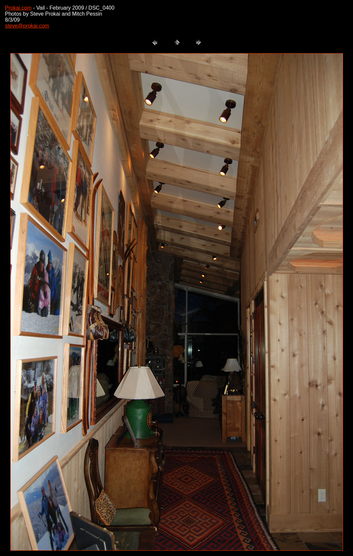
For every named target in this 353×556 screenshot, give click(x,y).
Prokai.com (18, 8)
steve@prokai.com (27, 26)
